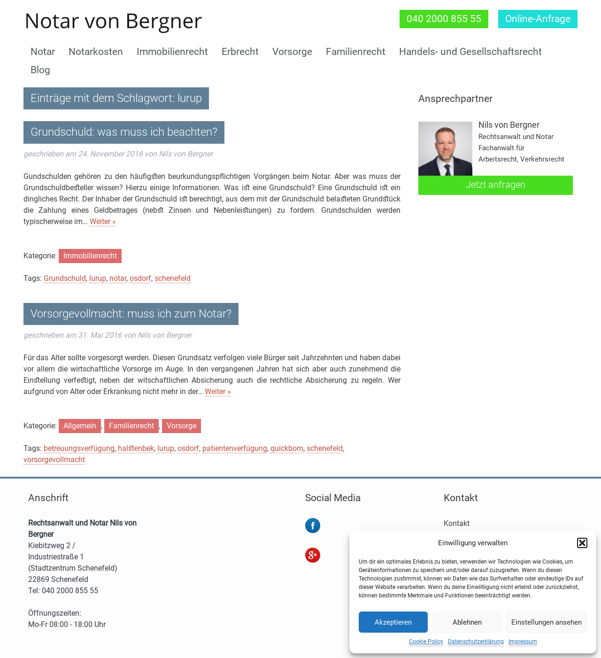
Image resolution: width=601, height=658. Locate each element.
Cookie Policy (426, 641)
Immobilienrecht (172, 51)
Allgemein (79, 425)
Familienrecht (355, 51)
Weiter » (103, 221)
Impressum (523, 641)
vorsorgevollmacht (54, 459)
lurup (97, 278)
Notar (43, 51)
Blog (40, 70)
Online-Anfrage (537, 18)
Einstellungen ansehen (546, 622)
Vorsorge (292, 51)
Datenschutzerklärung (476, 641)
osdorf (140, 278)
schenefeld (172, 278)
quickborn (286, 448)
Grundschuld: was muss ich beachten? (124, 132)
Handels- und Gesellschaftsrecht (470, 51)
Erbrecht (240, 51)
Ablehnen (467, 622)
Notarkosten (96, 51)
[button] (582, 543)
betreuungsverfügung (79, 448)
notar (117, 278)
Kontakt (457, 523)
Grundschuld (65, 278)
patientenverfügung (234, 448)
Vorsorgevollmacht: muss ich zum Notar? (131, 313)
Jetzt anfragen (495, 184)
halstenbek (136, 448)
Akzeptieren (393, 622)
